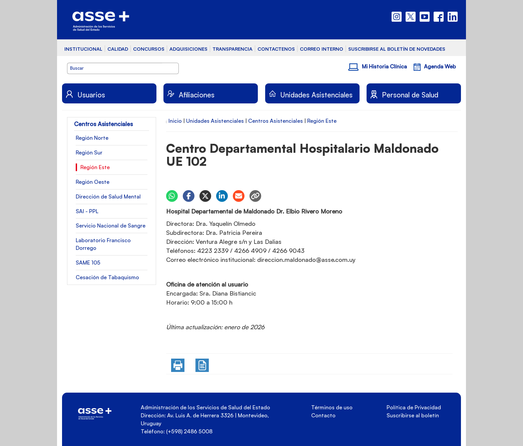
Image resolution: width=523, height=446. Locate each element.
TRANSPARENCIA (232, 49)
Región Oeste (92, 181)
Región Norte (92, 137)
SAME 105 (88, 262)
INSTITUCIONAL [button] (83, 49)
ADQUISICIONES (188, 49)
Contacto (323, 415)
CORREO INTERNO (321, 49)
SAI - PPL (87, 211)
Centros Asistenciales (275, 120)
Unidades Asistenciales (215, 120)
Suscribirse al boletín (413, 415)
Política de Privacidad (414, 407)
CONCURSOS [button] (148, 49)
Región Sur (89, 152)
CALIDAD (117, 49)
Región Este (95, 167)
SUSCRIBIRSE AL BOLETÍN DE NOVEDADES (396, 49)
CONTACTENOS (276, 49)
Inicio (175, 120)
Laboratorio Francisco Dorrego (103, 244)
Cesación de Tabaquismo (107, 277)
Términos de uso (332, 407)
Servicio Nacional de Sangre (110, 225)
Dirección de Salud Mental (108, 196)
